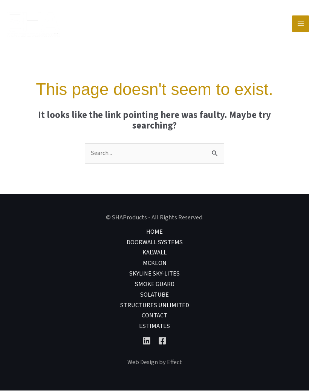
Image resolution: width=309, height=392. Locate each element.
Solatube (154, 296)
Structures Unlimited (154, 306)
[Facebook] (162, 342)
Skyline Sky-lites (154, 275)
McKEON (155, 264)
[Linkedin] (146, 342)
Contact (154, 317)
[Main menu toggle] (300, 24)
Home (154, 232)
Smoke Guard (154, 285)
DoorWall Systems (155, 243)
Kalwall (154, 254)
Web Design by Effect (154, 363)
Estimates (154, 327)
